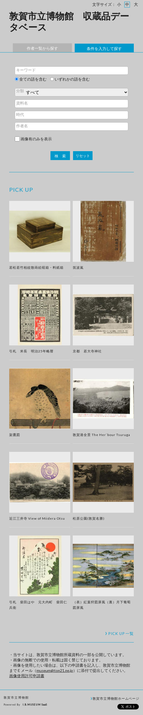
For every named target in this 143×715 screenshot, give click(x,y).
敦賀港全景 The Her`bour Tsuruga (101, 435)
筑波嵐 (78, 267)
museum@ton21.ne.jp (55, 670)
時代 (20, 114)
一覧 (121, 633)
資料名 (22, 103)
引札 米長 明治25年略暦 (31, 351)
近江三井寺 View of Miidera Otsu (37, 518)
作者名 (22, 126)
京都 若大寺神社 (87, 351)
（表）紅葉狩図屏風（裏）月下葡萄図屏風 (102, 604)
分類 (20, 91)
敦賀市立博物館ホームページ (116, 698)
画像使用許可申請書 (26, 676)
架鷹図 (14, 435)
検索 (62, 156)
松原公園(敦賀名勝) (89, 518)
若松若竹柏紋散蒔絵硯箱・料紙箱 (36, 267)
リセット (83, 156)
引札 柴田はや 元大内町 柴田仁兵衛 (38, 604)
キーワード (26, 70)
